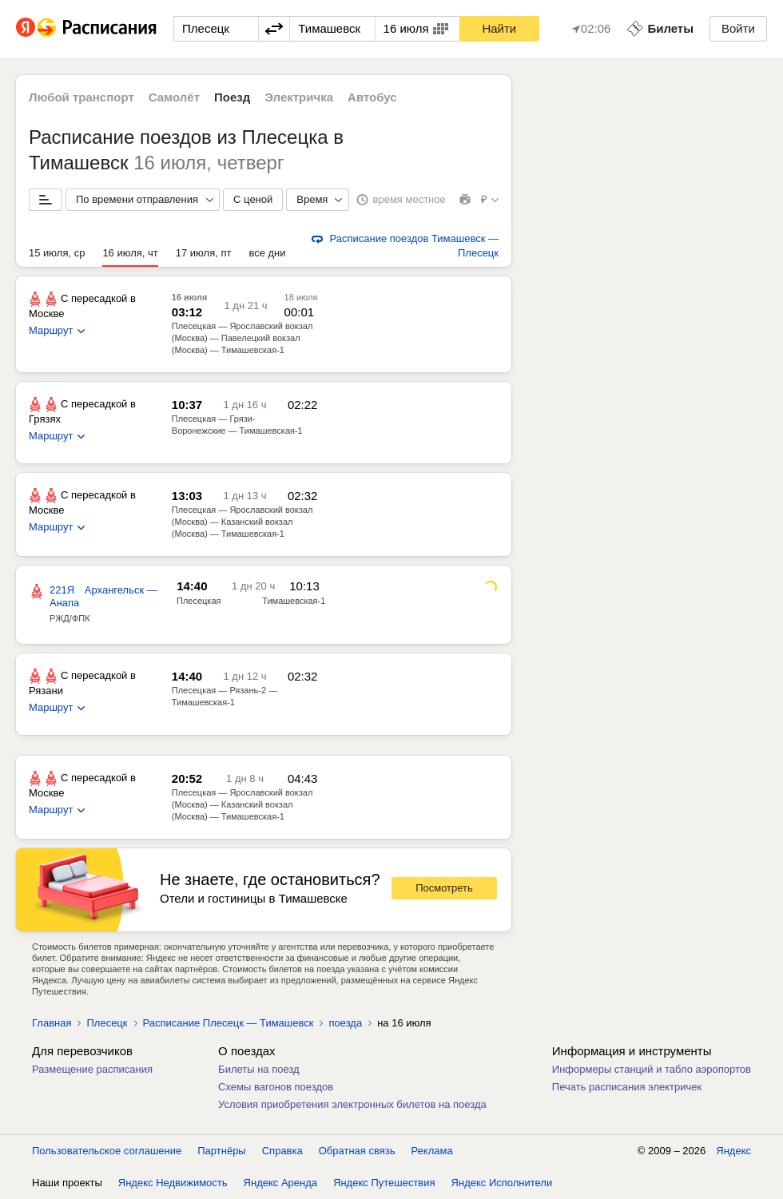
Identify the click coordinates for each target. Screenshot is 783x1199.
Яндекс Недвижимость (173, 1183)
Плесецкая (199, 600)
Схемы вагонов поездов (275, 1087)
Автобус (372, 97)
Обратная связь (357, 1151)
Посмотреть (444, 888)
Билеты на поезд (259, 1069)
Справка (282, 1151)
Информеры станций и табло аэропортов (651, 1069)
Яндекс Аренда (280, 1183)
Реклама (432, 1151)
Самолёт (174, 97)
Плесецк (106, 1023)
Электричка (298, 97)
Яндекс (733, 1151)
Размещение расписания (92, 1069)
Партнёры (221, 1151)
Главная (51, 1023)
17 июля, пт (204, 253)
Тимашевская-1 (293, 600)
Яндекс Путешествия (384, 1183)
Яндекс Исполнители (502, 1183)
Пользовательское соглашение (106, 1151)
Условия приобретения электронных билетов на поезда (352, 1104)
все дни (266, 253)
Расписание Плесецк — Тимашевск (228, 1023)
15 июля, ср (57, 253)
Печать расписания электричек (627, 1087)
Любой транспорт (81, 97)
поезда (345, 1023)
